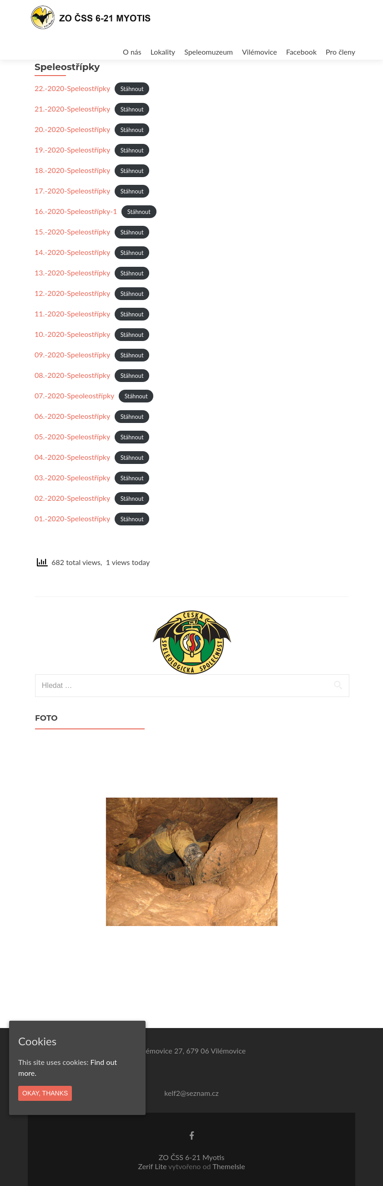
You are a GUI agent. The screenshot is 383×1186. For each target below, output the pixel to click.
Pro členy (340, 51)
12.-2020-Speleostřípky (72, 318)
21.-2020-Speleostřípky (72, 133)
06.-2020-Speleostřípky (72, 441)
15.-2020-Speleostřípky (72, 256)
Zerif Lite (153, 1166)
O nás (132, 51)
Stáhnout (132, 113)
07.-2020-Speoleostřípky (74, 420)
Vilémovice (259, 51)
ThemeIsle (228, 1166)
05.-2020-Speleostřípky (72, 461)
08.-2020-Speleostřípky (72, 400)
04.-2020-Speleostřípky (72, 482)
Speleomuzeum (208, 51)
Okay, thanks (45, 1093)
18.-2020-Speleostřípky (72, 195)
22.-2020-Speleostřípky (72, 113)
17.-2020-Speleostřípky (72, 215)
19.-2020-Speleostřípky (72, 174)
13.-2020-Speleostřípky (72, 297)
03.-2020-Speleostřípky (72, 502)
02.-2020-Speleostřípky (72, 523)
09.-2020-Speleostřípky (72, 379)
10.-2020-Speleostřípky (72, 359)
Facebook (301, 51)
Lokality (163, 51)
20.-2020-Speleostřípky (72, 154)
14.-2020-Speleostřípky (72, 277)
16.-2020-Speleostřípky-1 (76, 236)
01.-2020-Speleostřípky (72, 543)
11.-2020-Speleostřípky (72, 338)
